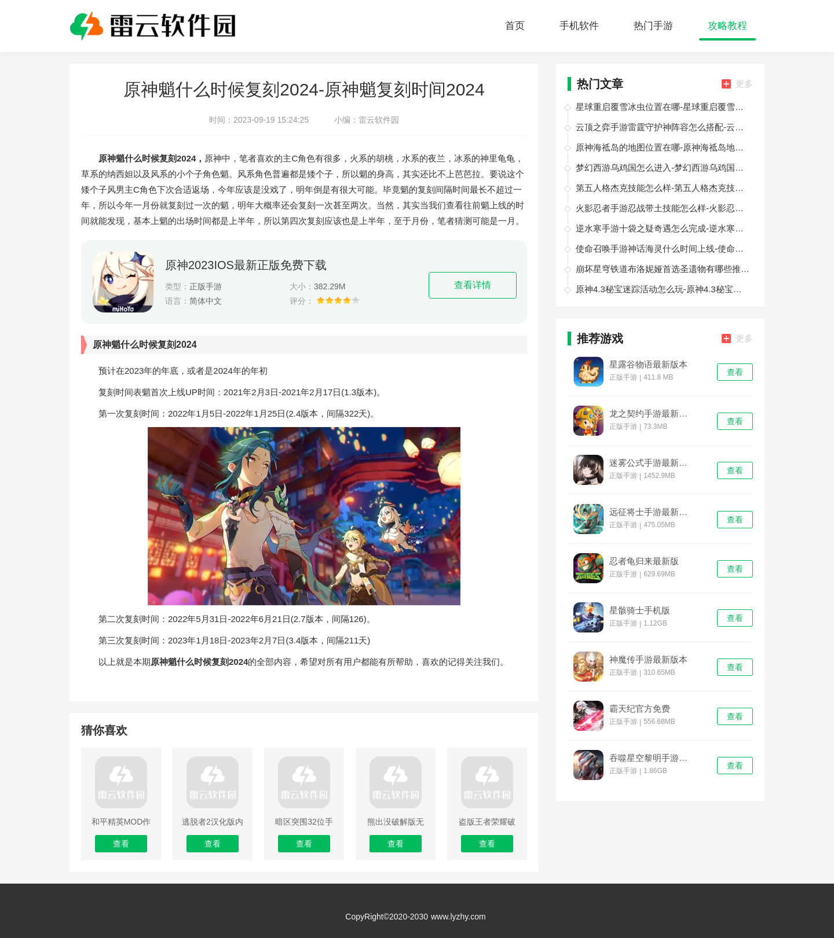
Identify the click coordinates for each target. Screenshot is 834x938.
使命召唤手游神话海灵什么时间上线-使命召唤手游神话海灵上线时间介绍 (662, 248)
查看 (735, 372)
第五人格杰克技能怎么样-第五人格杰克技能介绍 (662, 188)
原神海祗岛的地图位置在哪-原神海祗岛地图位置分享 (662, 147)
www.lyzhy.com (458, 917)
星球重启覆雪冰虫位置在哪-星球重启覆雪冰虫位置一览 (662, 107)
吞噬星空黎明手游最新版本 (652, 758)
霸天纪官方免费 (639, 708)
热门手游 (653, 25)
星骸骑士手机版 (639, 610)
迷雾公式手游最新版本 (652, 463)
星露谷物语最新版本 (648, 364)
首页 (515, 25)
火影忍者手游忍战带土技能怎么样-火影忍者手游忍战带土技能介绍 (662, 208)
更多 (737, 84)
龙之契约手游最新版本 (652, 413)
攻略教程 (727, 25)
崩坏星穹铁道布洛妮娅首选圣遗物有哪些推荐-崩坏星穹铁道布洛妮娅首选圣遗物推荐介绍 (662, 269)
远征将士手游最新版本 (652, 512)
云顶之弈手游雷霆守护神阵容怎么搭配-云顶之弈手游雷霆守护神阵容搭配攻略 (662, 127)
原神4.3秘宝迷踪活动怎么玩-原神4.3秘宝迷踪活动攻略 (662, 289)
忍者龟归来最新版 (644, 561)
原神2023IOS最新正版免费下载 (246, 265)
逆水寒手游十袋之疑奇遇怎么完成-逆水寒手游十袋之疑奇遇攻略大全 (662, 228)
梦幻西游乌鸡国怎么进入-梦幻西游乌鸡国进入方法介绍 (662, 167)
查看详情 (472, 285)
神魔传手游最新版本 (648, 659)
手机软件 (579, 25)
